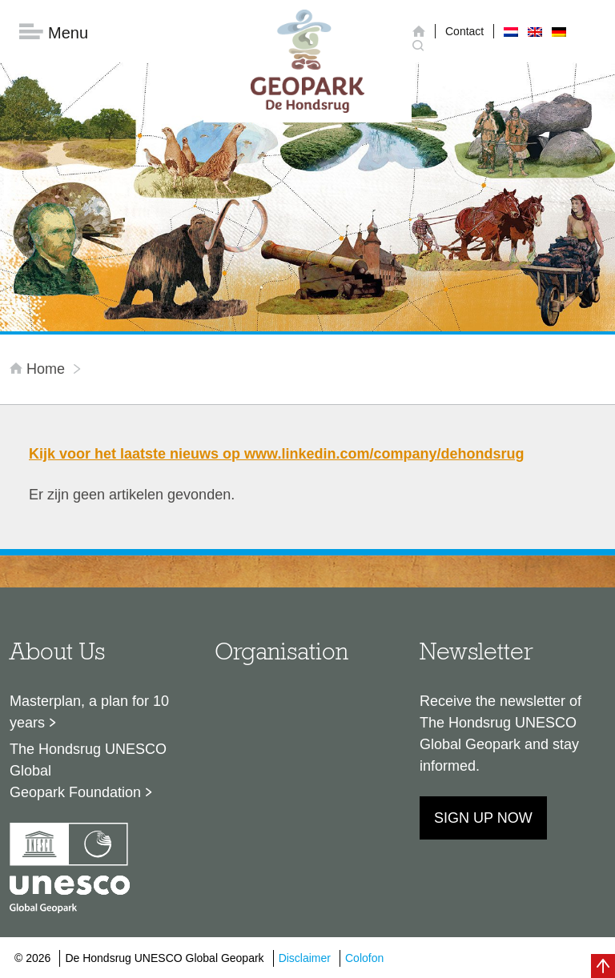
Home (39, 369)
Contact (464, 31)
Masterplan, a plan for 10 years (89, 712)
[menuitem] (511, 31)
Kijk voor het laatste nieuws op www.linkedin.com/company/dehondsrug (276, 454)
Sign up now (483, 818)
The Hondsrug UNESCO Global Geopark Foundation (88, 770)
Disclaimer (305, 958)
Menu (53, 32)
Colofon (364, 958)
